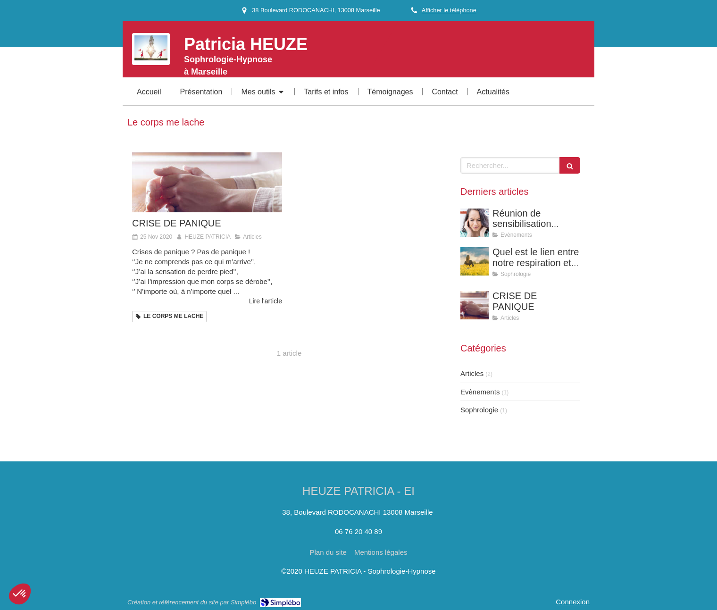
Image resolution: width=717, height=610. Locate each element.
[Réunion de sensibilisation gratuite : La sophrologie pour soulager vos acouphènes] (474, 223)
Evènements (480, 392)
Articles (472, 373)
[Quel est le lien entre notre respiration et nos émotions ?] (474, 261)
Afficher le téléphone (449, 10)
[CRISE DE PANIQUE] (207, 182)
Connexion (573, 602)
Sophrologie (479, 410)
